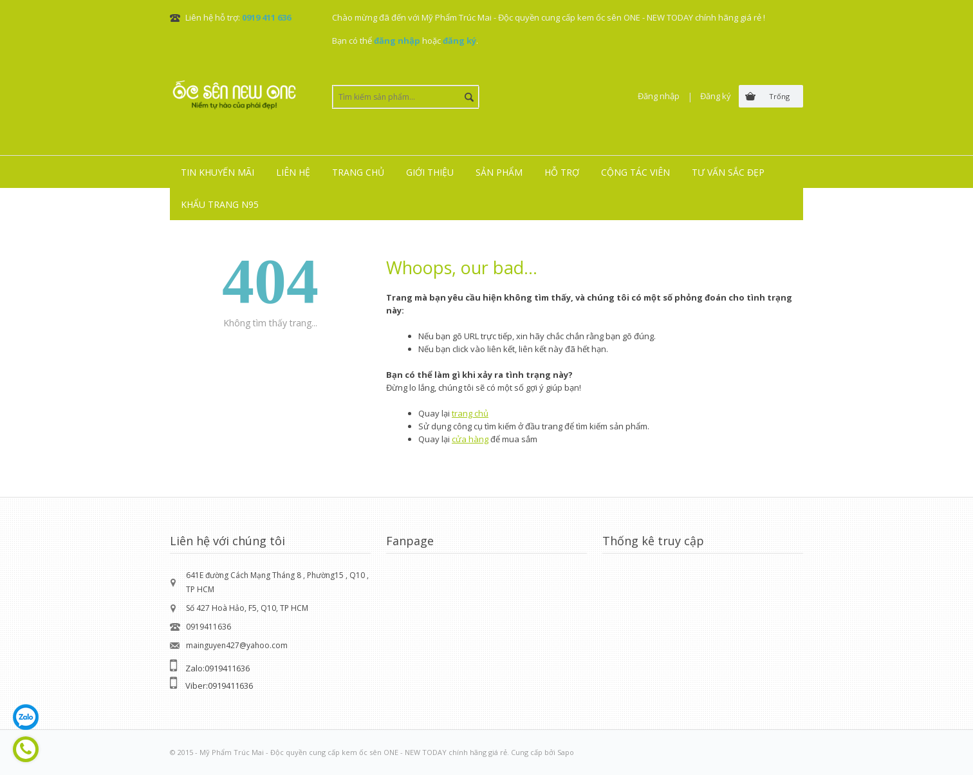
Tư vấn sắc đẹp (728, 172)
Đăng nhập (659, 96)
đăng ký (459, 40)
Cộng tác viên (635, 172)
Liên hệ (293, 172)
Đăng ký (715, 96)
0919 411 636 (266, 17)
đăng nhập (397, 40)
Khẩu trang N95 (220, 204)
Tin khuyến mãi (217, 172)
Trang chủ (358, 172)
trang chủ (470, 413)
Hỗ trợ (561, 172)
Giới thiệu (430, 172)
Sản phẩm (499, 172)
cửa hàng (470, 439)
